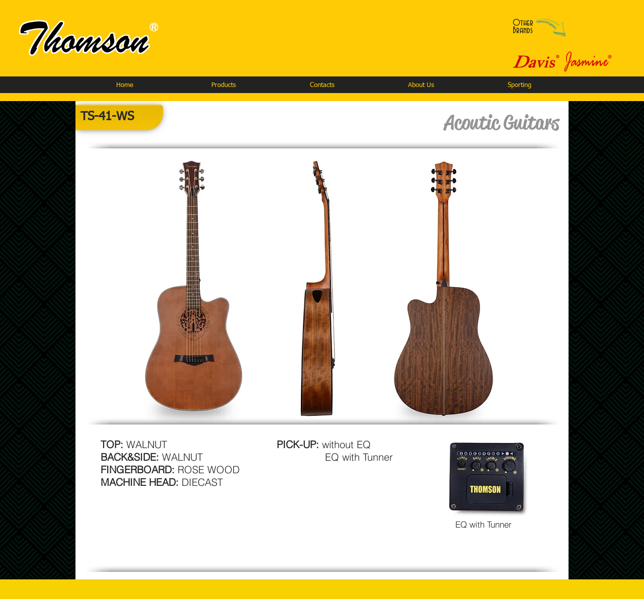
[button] (223, 85)
